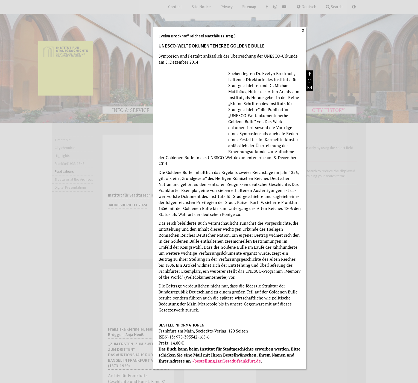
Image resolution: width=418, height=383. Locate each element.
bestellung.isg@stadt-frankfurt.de (227, 361)
